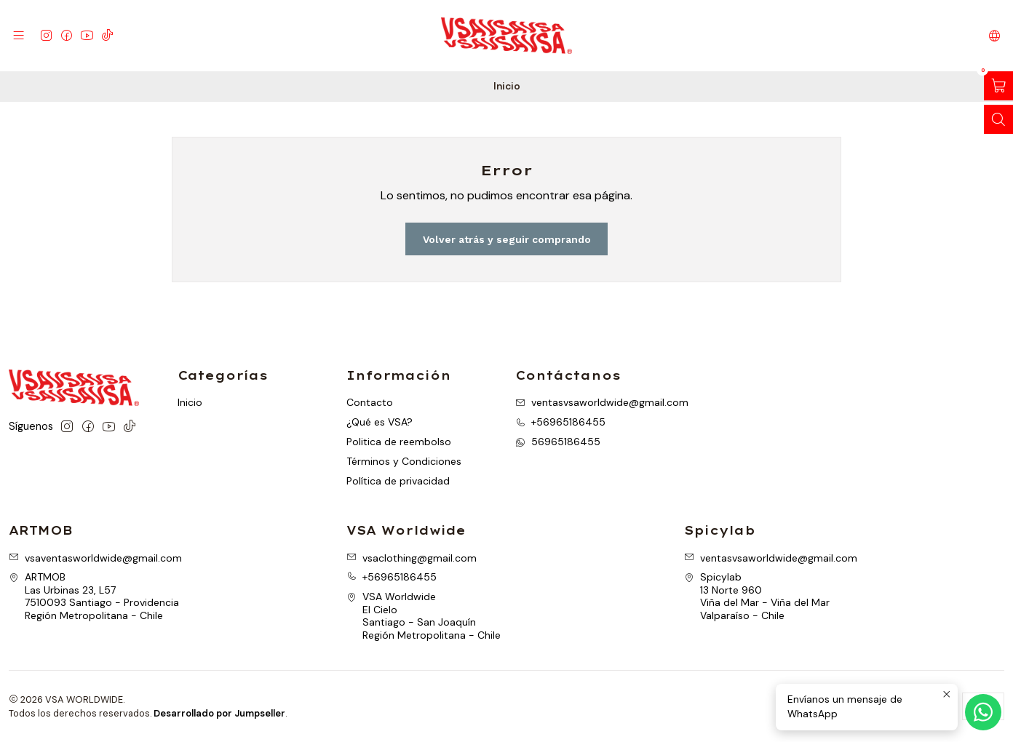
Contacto (369, 402)
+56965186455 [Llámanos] (560, 421)
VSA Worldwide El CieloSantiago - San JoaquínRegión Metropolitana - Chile (423, 616)
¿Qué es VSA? (379, 421)
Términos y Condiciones (403, 461)
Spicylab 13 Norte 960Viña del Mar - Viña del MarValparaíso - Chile (757, 596)
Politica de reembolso (398, 441)
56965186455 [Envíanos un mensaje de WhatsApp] (557, 441)
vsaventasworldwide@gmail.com (95, 558)
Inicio (190, 402)
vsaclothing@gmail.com (411, 558)
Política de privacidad (398, 480)
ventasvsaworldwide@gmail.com (770, 558)
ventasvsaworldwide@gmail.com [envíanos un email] (601, 402)
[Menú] (18, 35)
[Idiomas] (994, 35)
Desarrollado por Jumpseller (219, 713)
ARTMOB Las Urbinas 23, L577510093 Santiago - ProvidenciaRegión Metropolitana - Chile (94, 596)
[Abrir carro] (998, 85)
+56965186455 (391, 576)
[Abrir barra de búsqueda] (998, 119)
